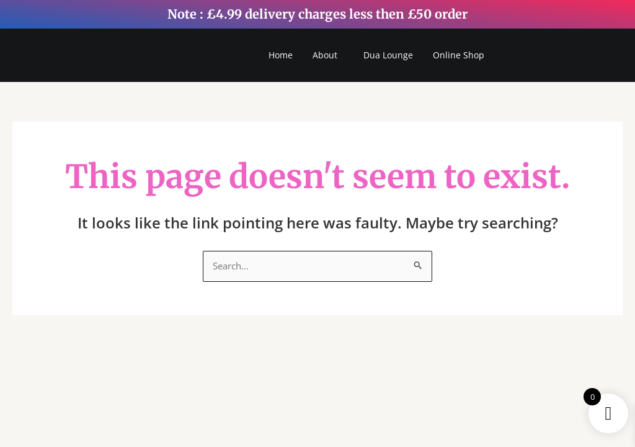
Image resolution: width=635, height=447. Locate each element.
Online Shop (458, 55)
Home (281, 55)
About (325, 55)
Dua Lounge (388, 55)
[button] (328, 55)
